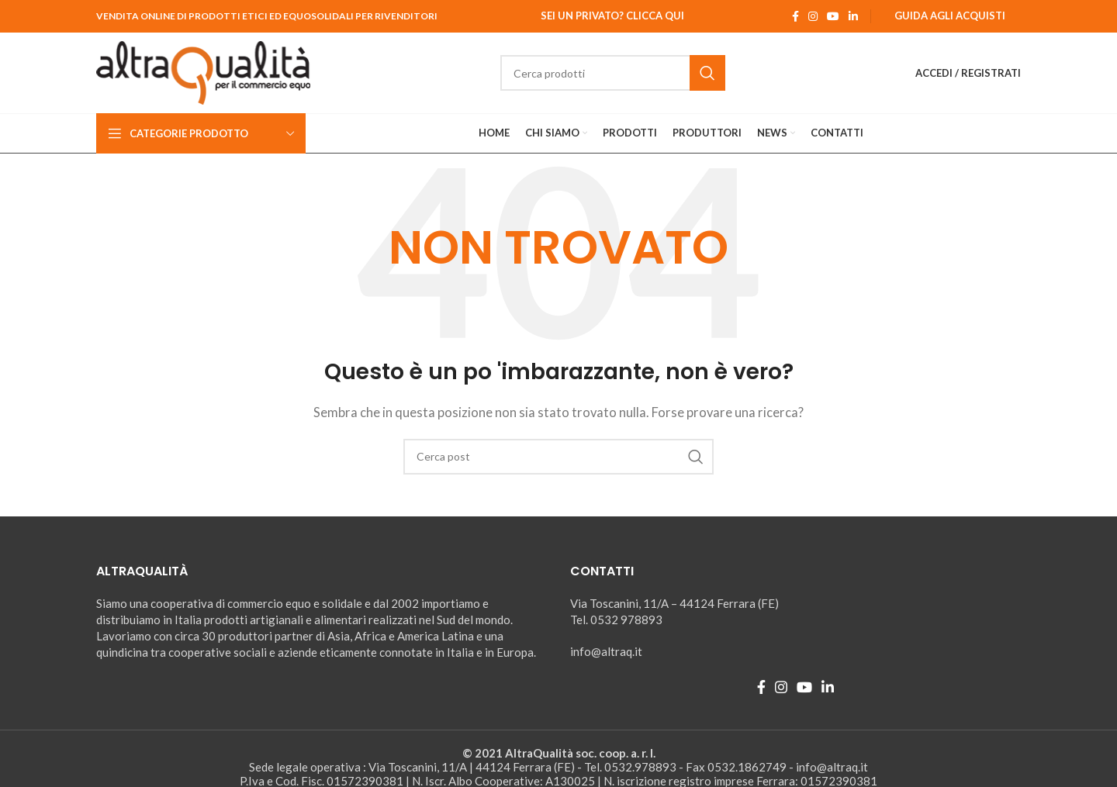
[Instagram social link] (813, 16)
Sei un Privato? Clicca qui (612, 15)
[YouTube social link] (833, 16)
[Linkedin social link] (853, 16)
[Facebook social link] (795, 16)
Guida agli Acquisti (949, 15)
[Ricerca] (612, 73)
